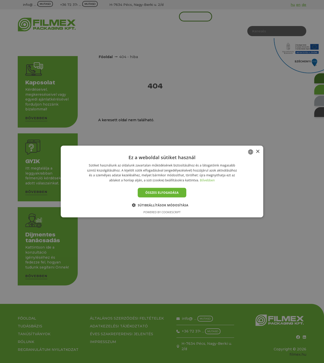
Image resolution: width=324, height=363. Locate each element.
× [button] (257, 152)
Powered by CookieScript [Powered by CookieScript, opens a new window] (162, 212)
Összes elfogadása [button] (162, 192)
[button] (162, 205)
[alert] (162, 181)
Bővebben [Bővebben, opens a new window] (207, 180)
